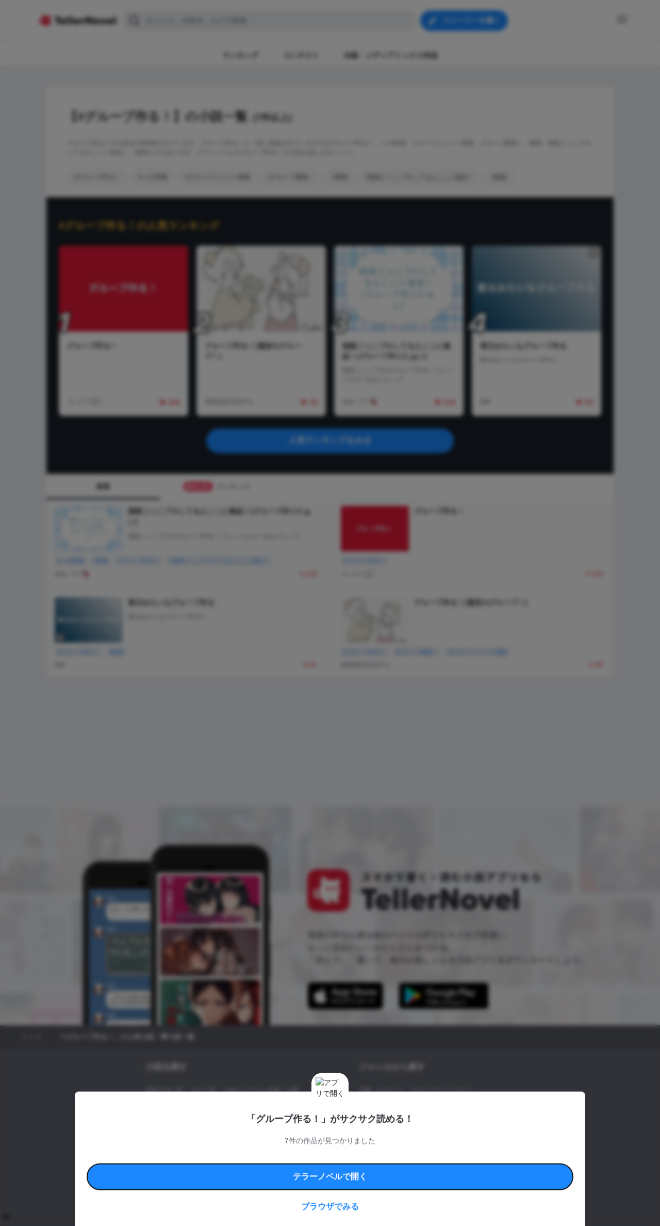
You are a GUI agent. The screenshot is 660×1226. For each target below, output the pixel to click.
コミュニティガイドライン (295, 1154)
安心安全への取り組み (360, 1154)
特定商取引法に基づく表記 (425, 1154)
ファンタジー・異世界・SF (397, 1107)
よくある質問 (479, 1154)
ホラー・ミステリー (471, 1107)
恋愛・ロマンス (380, 1090)
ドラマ (384, 1125)
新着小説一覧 (164, 1090)
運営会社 (435, 1166)
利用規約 (175, 1154)
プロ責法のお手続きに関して (323, 1166)
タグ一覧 (203, 1090)
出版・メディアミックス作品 (186, 1107)
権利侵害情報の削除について (248, 1166)
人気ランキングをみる (330, 440)
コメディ (414, 1125)
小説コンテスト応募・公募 (261, 1090)
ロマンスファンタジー (441, 1090)
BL (363, 1125)
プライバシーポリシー (391, 1166)
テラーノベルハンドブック (225, 1154)
